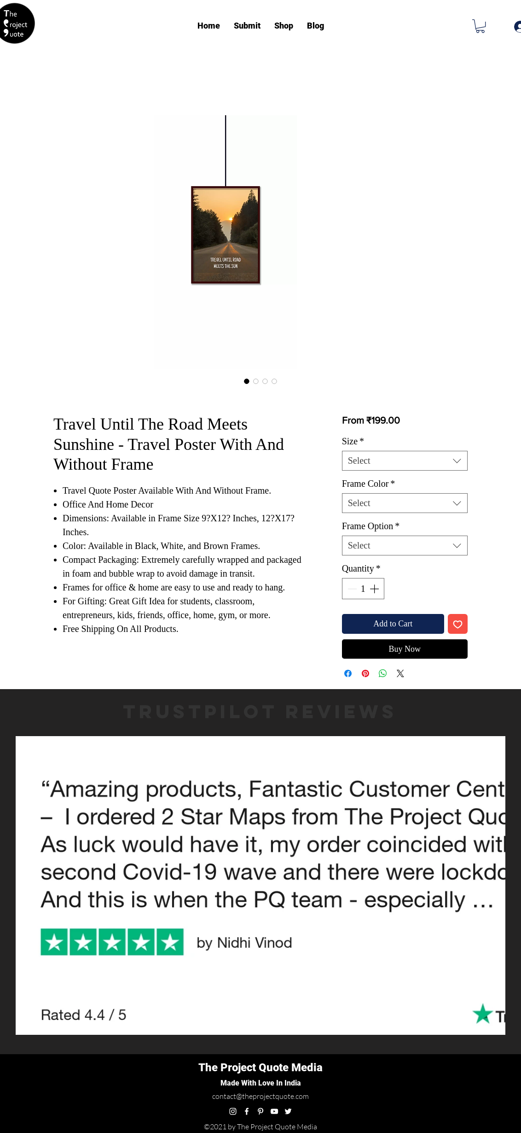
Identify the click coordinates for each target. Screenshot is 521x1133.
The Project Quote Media (260, 1067)
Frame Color (368, 483)
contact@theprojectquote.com (260, 1096)
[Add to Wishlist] (458, 624)
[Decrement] (351, 588)
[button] (480, 26)
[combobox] (405, 461)
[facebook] (246, 1111)
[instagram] (232, 1111)
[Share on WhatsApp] (382, 673)
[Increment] (375, 588)
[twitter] (288, 1111)
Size (353, 441)
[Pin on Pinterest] (365, 673)
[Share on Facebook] (347, 673)
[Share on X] (400, 673)
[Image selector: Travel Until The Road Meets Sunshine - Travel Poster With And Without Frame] (246, 381)
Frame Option (371, 526)
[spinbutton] (363, 588)
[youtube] (274, 1111)
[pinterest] (260, 1111)
